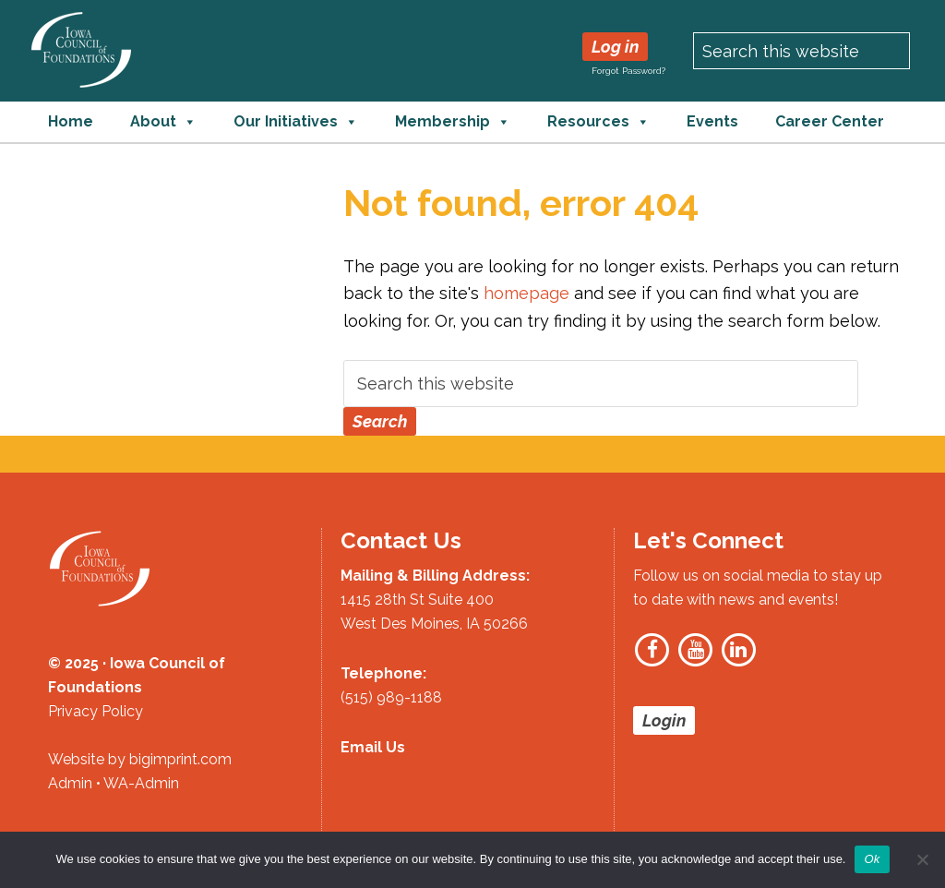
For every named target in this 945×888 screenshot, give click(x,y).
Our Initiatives (295, 121)
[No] (922, 859)
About (163, 121)
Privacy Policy (95, 711)
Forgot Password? (628, 71)
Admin (70, 783)
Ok (871, 859)
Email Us (373, 747)
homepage (526, 293)
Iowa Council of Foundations (81, 49)
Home (70, 121)
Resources (598, 121)
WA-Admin (141, 783)
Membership (452, 121)
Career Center (829, 121)
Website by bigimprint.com (140, 759)
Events (712, 121)
